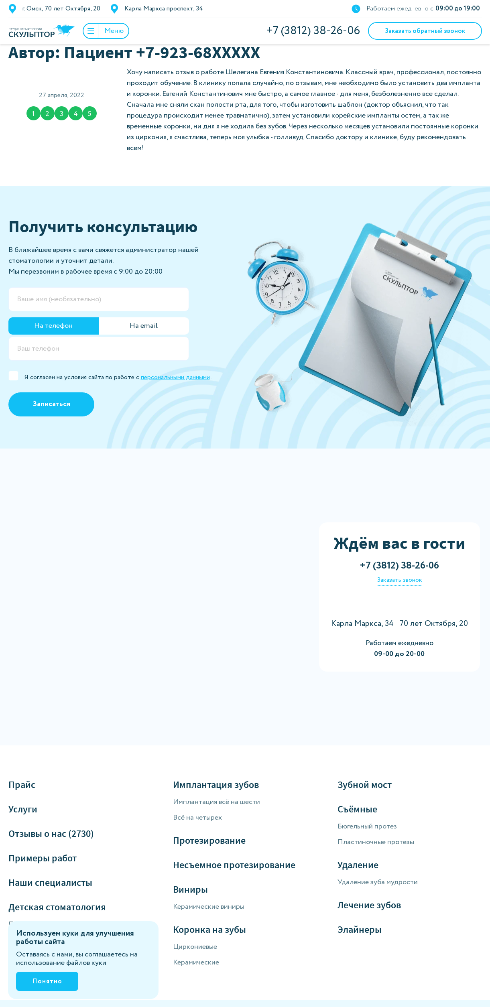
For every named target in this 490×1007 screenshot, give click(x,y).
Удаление (358, 865)
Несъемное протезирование (234, 865)
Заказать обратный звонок (425, 31)
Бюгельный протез (367, 826)
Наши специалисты (50, 882)
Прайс (21, 784)
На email (144, 326)
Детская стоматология (57, 907)
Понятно (47, 981)
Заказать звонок (399, 580)
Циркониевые (195, 947)
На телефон (53, 326)
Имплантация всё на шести (216, 802)
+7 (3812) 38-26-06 (313, 30)
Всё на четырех (197, 817)
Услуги (22, 809)
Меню (103, 31)
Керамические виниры (208, 906)
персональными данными (175, 377)
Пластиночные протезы (376, 842)
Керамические (196, 962)
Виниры (190, 889)
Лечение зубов (369, 905)
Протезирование (209, 840)
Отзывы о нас (51, 833)
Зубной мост (365, 784)
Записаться (51, 404)
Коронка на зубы (209, 929)
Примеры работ (42, 858)
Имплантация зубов (216, 784)
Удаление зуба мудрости (378, 882)
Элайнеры (360, 929)
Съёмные (357, 809)
